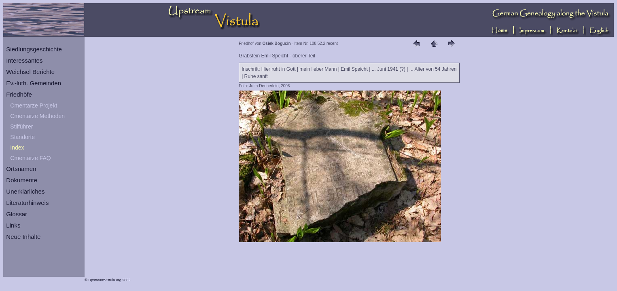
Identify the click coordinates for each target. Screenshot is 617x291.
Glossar (16, 214)
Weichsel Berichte (30, 71)
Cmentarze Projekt (33, 105)
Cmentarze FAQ (30, 158)
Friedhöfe (19, 94)
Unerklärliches (25, 191)
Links (13, 225)
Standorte (22, 137)
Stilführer (21, 126)
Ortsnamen (21, 168)
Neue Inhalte (23, 236)
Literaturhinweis (27, 202)
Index (17, 147)
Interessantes (24, 60)
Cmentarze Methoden (37, 116)
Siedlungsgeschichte (34, 49)
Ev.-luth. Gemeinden (33, 83)
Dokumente (21, 180)
